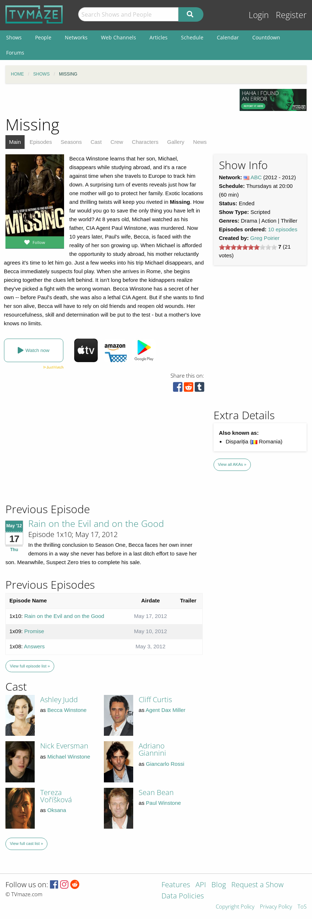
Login (259, 15)
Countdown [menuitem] (266, 37)
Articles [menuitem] (158, 37)
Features (175, 885)
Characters (145, 142)
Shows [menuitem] (14, 37)
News (200, 142)
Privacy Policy (276, 907)
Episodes (41, 142)
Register (291, 15)
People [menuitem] (43, 37)
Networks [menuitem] (76, 37)
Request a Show (257, 885)
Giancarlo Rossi (165, 764)
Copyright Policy (235, 907)
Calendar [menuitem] (228, 37)
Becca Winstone (67, 710)
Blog (218, 885)
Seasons (71, 142)
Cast (96, 142)
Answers (34, 646)
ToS (302, 907)
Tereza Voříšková (56, 795)
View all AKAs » (232, 464)
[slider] (248, 247)
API (200, 885)
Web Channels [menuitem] (118, 37)
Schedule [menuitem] (192, 37)
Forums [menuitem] (15, 52)
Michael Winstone (68, 756)
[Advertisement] (58, 453)
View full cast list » (26, 843)
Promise (34, 631)
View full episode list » (30, 666)
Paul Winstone (163, 803)
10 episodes (283, 229)
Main (15, 142)
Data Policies (182, 896)
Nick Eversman (64, 746)
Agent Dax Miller (165, 710)
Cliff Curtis (155, 699)
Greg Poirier (264, 238)
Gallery (176, 142)
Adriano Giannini (152, 749)
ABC (256, 177)
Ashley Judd (59, 699)
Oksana (56, 810)
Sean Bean (156, 792)
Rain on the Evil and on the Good (96, 523)
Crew (116, 142)
